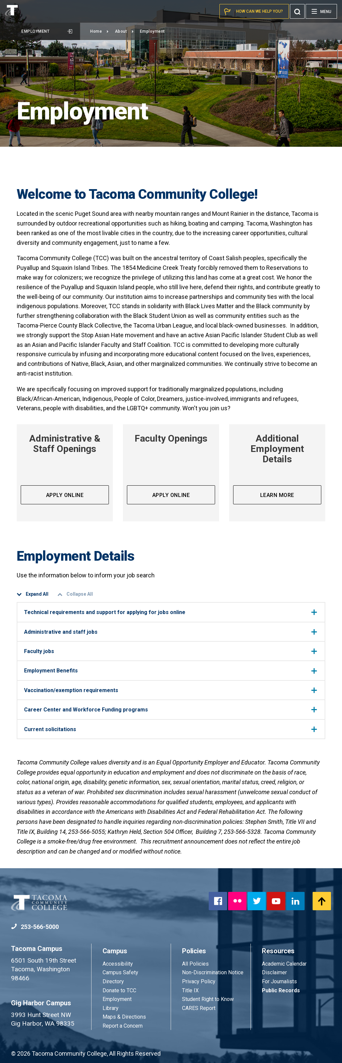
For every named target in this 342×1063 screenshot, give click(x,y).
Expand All (32, 594)
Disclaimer (274, 972)
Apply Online (64, 495)
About (124, 31)
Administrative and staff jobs (170, 632)
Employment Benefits (170, 670)
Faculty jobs (170, 651)
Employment (46, 31)
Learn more (277, 495)
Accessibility (118, 964)
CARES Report (198, 1008)
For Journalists (279, 981)
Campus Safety (120, 972)
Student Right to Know (208, 999)
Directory (113, 981)
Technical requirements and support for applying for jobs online (170, 612)
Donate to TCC (119, 990)
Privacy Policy (198, 981)
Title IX (190, 990)
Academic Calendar (284, 964)
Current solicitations (170, 729)
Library (111, 1008)
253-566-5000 (35, 926)
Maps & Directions (124, 1017)
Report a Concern (123, 1026)
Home (99, 31)
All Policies (196, 964)
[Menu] (321, 11)
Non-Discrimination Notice (212, 972)
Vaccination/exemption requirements (170, 690)
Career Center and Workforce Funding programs (170, 709)
